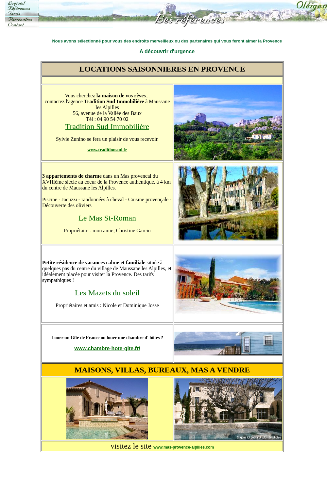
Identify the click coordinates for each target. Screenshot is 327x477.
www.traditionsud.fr (107, 149)
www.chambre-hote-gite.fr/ (107, 348)
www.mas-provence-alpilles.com (183, 447)
